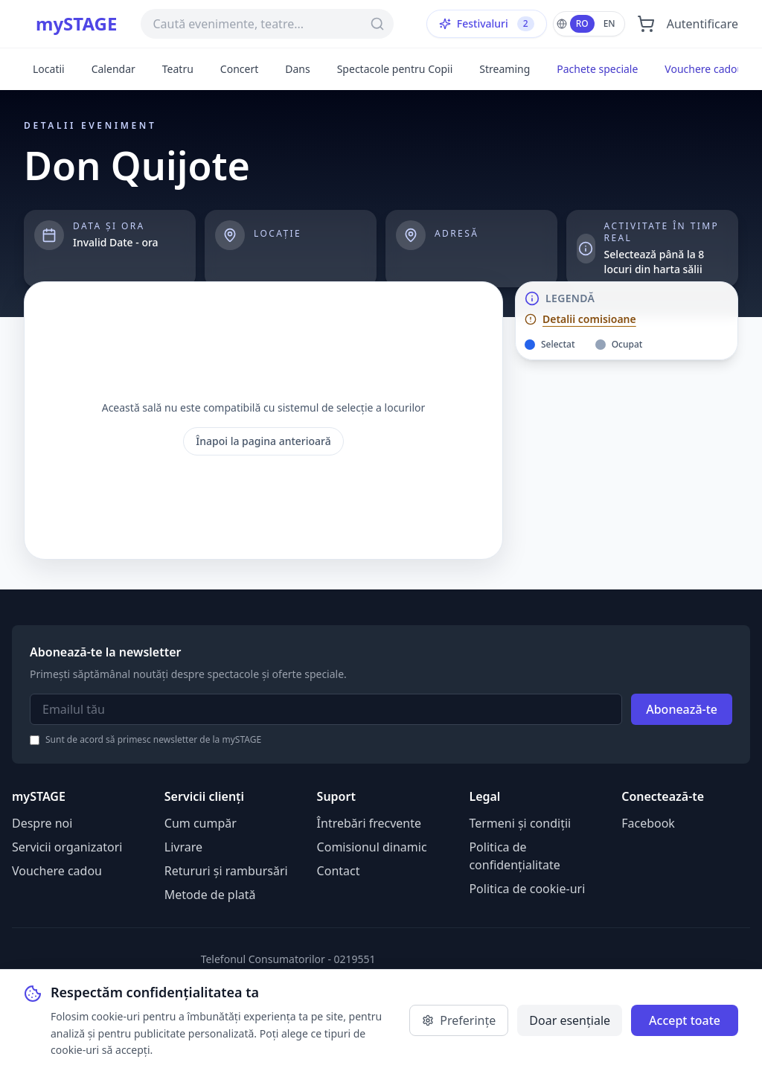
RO (582, 23)
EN (609, 23)
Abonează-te (681, 709)
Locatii (49, 69)
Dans (297, 69)
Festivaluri (486, 23)
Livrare (183, 847)
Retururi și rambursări (226, 871)
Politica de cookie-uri (527, 888)
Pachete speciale (597, 69)
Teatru (177, 69)
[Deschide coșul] (646, 24)
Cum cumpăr (200, 823)
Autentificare (702, 24)
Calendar (113, 69)
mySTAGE (76, 24)
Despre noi (42, 823)
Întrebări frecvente (369, 823)
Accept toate (684, 1020)
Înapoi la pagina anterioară (263, 441)
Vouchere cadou (704, 69)
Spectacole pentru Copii (395, 69)
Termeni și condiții (520, 823)
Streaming (504, 69)
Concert (239, 69)
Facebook (648, 823)
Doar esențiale (569, 1020)
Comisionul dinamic (372, 847)
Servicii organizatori (67, 847)
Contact (338, 871)
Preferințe (459, 1020)
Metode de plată (210, 894)
